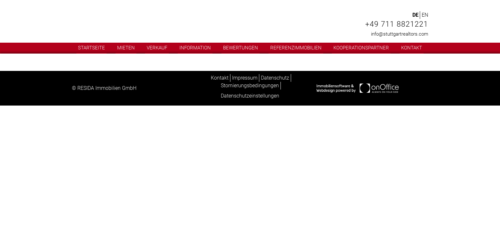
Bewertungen (240, 48)
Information (195, 48)
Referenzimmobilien (296, 48)
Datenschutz (275, 78)
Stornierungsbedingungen (250, 85)
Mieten (126, 48)
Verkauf (157, 48)
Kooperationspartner (361, 48)
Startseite (91, 48)
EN (425, 15)
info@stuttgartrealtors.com (399, 34)
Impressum (244, 78)
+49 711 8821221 (396, 24)
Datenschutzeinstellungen (250, 96)
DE (415, 15)
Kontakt (411, 48)
